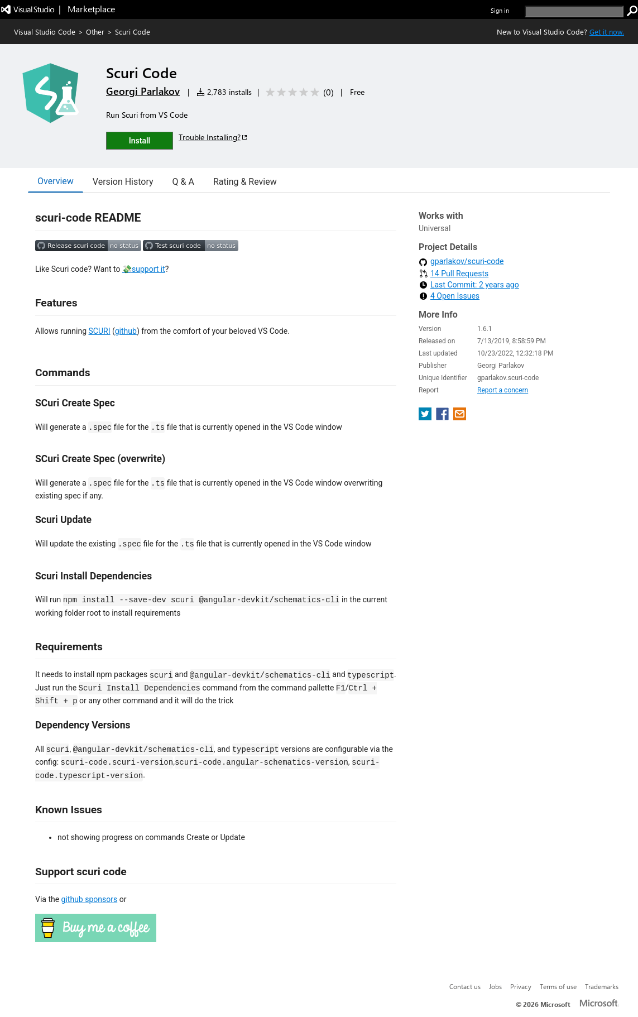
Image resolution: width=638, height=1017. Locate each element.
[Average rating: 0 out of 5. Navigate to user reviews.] (297, 92)
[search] (574, 11)
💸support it (143, 269)
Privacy (520, 986)
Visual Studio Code (44, 31)
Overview (55, 181)
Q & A (183, 181)
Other (95, 31)
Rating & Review (245, 181)
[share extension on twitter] (426, 417)
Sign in (500, 10)
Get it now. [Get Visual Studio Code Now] (606, 31)
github (126, 331)
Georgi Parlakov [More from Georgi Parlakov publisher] (143, 91)
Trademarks (601, 986)
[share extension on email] (459, 417)
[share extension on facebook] (443, 417)
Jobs (495, 986)
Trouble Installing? (213, 137)
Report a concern (502, 390)
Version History (123, 181)
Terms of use (558, 986)
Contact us (465, 986)
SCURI (100, 331)
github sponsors (89, 899)
